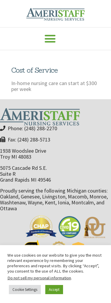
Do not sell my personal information (39, 278)
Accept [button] (54, 289)
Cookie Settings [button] (24, 289)
